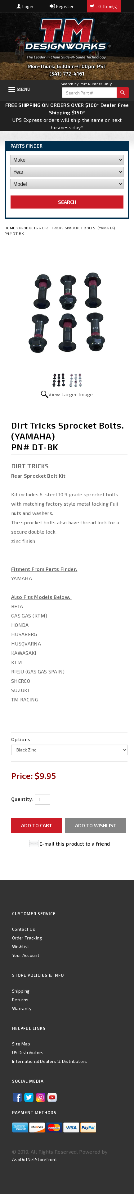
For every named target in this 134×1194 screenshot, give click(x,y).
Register (62, 6)
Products (28, 228)
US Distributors (28, 1052)
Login (24, 6)
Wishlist (20, 946)
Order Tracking (27, 937)
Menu (23, 89)
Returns (20, 999)
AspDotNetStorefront (34, 1159)
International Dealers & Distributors (49, 1061)
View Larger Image (70, 394)
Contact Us (23, 929)
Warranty (22, 1008)
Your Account (25, 955)
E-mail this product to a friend (74, 844)
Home (10, 228)
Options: (21, 739)
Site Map (21, 1043)
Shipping (21, 991)
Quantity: (22, 799)
